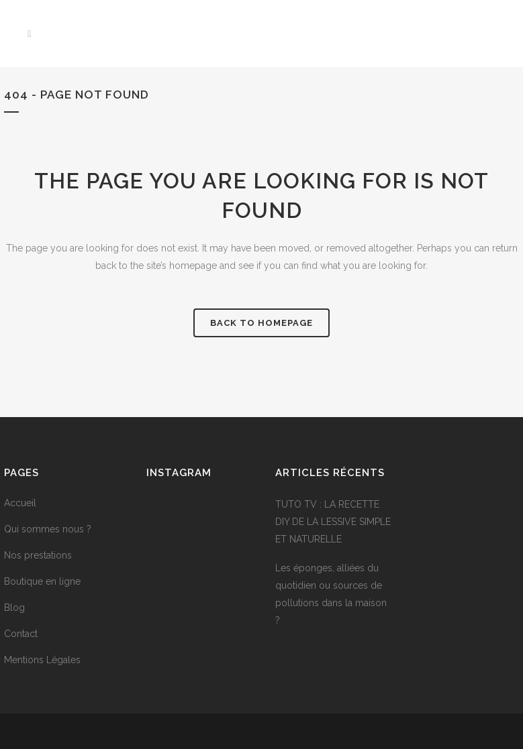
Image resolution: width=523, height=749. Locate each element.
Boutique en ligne (42, 581)
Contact (21, 633)
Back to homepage (261, 323)
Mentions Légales (42, 659)
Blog (14, 607)
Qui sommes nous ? (47, 529)
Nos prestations (38, 555)
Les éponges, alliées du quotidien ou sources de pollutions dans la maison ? (331, 594)
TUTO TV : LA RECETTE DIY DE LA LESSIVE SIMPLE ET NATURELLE (333, 521)
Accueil (20, 503)
